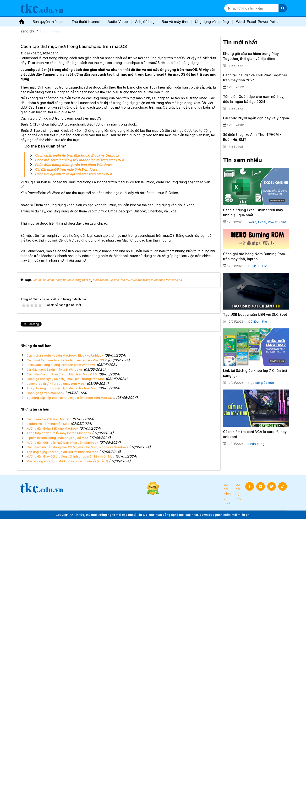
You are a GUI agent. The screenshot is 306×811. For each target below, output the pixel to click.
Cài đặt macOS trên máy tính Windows (66, 169)
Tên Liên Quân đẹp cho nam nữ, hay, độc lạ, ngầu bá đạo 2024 (253, 99)
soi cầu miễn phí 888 (227, 785)
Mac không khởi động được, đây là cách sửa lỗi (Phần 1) (67, 753)
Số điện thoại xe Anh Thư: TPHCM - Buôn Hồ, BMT (252, 137)
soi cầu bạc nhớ (238, 783)
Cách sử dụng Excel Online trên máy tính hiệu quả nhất (253, 212)
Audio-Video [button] (118, 21)
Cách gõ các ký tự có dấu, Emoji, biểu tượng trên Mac (66, 671)
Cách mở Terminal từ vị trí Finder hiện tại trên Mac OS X (79, 160)
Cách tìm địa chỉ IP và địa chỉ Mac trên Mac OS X (73, 174)
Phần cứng (256, 444)
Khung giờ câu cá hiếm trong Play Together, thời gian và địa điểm (251, 56)
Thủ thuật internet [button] (85, 21)
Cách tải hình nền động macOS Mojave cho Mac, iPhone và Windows (77, 739)
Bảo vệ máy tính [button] (175, 21)
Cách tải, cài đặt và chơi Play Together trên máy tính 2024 (255, 77)
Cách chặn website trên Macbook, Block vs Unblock (77, 155)
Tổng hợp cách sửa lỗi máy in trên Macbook (59, 725)
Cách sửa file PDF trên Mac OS (49, 711)
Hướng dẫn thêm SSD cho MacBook (52, 720)
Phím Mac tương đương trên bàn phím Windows (73, 165)
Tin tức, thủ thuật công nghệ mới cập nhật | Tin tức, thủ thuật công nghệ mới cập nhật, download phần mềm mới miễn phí (162, 806)
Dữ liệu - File (257, 266)
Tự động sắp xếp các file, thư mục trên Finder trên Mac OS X (71, 689)
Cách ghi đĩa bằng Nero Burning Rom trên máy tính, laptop (254, 256)
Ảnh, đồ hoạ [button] (144, 21)
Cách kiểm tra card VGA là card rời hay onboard (255, 434)
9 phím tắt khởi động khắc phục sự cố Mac (57, 730)
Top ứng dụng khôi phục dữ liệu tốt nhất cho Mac (62, 743)
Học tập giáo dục (261, 382)
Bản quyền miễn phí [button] (48, 21)
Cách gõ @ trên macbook (45, 685)
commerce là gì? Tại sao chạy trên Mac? (56, 675)
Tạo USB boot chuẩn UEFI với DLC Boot (255, 314)
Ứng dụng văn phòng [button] (212, 21)
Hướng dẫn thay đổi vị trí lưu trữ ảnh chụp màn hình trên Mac (71, 748)
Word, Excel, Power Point (267, 222)
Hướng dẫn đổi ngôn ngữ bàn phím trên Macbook (62, 734)
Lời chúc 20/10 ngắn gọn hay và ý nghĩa (256, 118)
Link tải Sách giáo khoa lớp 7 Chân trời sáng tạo (255, 373)
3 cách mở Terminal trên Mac (48, 715)
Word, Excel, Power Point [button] (257, 21)
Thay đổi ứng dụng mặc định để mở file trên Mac (62, 680)
